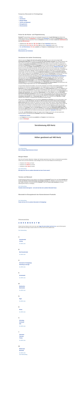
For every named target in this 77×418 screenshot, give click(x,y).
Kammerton (53, 110)
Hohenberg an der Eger (24, 264)
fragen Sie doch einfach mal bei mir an (47, 226)
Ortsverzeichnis (23, 25)
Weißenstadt (22, 348)
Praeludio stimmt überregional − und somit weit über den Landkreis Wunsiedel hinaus (37, 187)
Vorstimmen (22, 18)
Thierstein (21, 336)
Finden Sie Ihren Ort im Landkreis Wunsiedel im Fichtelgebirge (32, 202)
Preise (21, 17)
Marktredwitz (22, 287)
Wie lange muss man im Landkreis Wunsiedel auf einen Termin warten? (34, 170)
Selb (20, 323)
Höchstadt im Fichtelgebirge (25, 262)
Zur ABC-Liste (22, 243)
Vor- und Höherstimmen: (25, 46)
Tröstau (21, 338)
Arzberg (21, 241)
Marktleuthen (22, 286)
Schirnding (21, 320)
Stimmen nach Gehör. (59, 66)
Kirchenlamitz (22, 275)
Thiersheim (21, 334)
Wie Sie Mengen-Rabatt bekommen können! (28, 150)
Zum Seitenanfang (22, 49)
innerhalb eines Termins (25, 115)
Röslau (20, 309)
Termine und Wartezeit (25, 22)
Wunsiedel (21, 350)
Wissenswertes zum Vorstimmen (25, 50)
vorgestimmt (48, 43)
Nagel (20, 298)
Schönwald (21, 322)
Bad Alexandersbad (23, 252)
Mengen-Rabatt (23, 20)
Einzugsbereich (23, 24)
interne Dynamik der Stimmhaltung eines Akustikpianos (54, 75)
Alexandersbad (22, 239)
